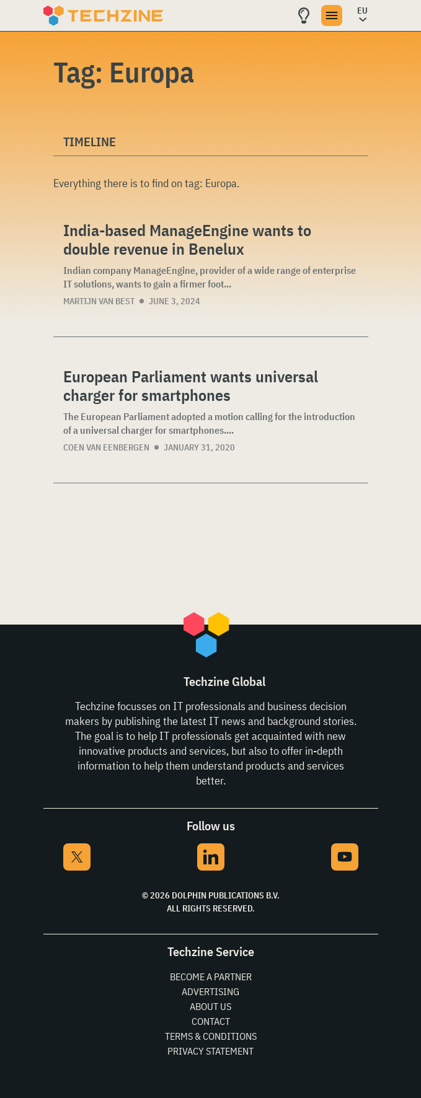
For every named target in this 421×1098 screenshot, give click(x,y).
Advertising (210, 991)
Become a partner (211, 976)
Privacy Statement (210, 1051)
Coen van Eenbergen (106, 447)
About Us (210, 1006)
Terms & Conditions (211, 1036)
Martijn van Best (99, 301)
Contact (211, 1021)
